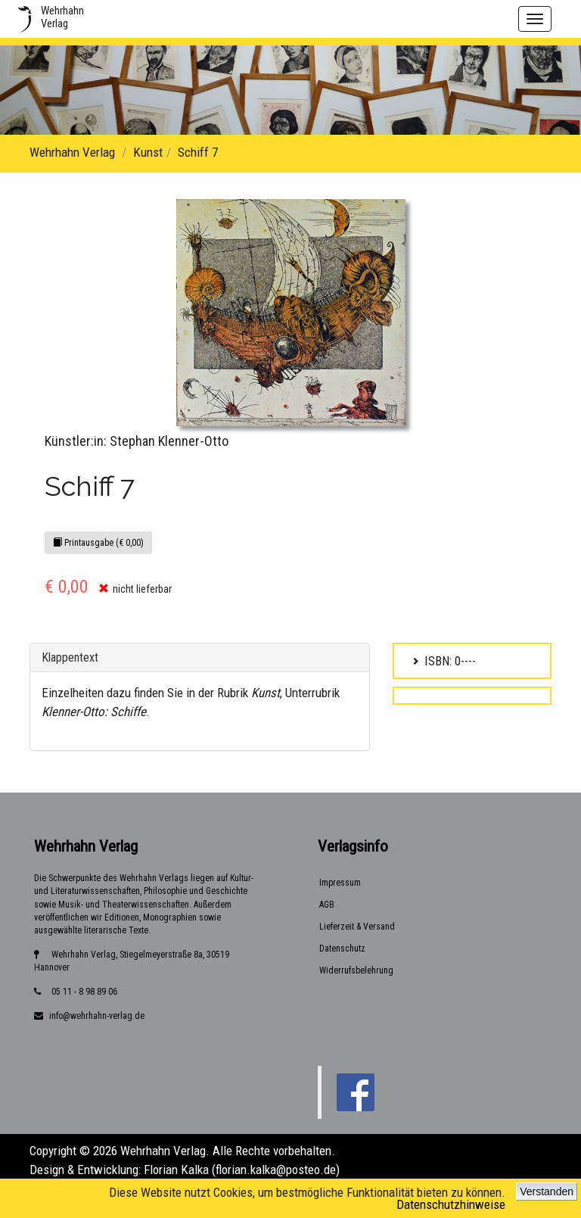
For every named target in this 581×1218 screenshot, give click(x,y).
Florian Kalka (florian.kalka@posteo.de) (242, 1169)
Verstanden (546, 1191)
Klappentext (70, 657)
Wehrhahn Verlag (72, 152)
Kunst (148, 152)
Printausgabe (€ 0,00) (98, 542)
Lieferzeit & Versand (357, 926)
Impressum (340, 882)
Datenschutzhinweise (450, 1204)
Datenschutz (342, 948)
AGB (326, 904)
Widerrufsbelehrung (356, 970)
